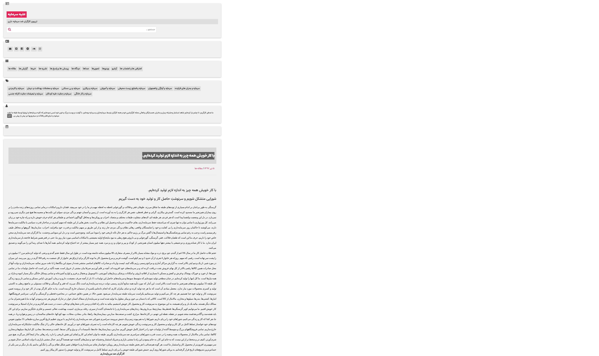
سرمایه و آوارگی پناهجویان (160, 88)
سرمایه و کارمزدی (16, 88)
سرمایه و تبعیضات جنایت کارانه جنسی (25, 94)
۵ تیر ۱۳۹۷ (209, 168)
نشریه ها (43, 69)
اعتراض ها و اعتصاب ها (131, 69)
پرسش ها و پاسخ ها (59, 69)
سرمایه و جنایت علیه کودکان (58, 94)
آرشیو (114, 69)
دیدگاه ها (76, 69)
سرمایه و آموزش (107, 88)
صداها (86, 69)
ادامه (9, 116)
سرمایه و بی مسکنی (71, 88)
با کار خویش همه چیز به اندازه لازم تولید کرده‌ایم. (170, 155)
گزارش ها (23, 69)
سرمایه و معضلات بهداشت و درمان (43, 88)
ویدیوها (105, 69)
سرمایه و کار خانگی (82, 94)
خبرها (33, 69)
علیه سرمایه (16, 14)
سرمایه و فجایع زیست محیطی (131, 88)
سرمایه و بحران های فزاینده (187, 88)
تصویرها (95, 69)
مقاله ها (12, 69)
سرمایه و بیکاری (90, 88)
